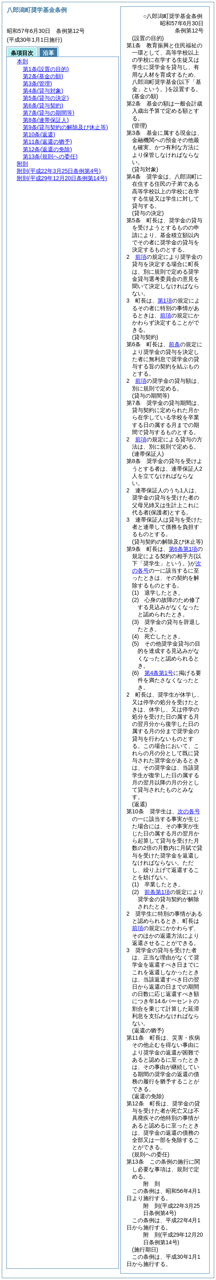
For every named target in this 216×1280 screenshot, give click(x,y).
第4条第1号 (158, 673)
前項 (140, 257)
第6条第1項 (183, 549)
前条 (174, 344)
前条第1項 (157, 892)
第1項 (165, 300)
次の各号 (189, 811)
